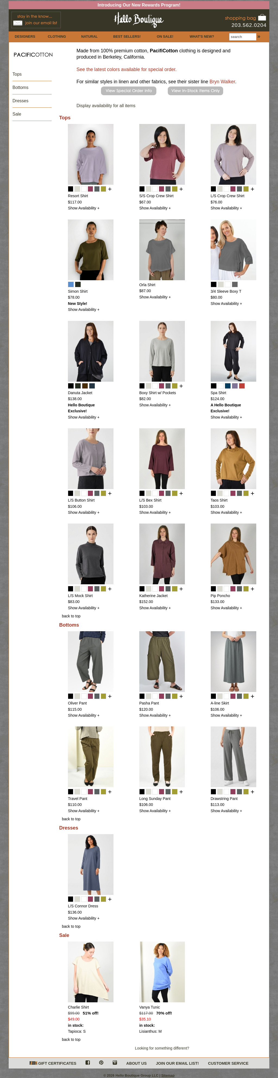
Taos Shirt (219, 500)
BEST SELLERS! (127, 36)
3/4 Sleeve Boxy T (226, 291)
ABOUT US (136, 1063)
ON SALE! (165, 36)
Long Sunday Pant (154, 798)
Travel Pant (77, 798)
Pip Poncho (220, 596)
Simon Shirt (77, 291)
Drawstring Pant (224, 798)
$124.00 (218, 399)
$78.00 (74, 297)
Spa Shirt (218, 393)
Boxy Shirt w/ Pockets (157, 393)
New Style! (77, 303)
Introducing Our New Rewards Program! (139, 5)
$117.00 (75, 202)
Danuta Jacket (80, 393)
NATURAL (89, 36)
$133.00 (218, 601)
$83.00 (74, 601)
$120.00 (146, 709)
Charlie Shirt (78, 1007)
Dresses (20, 100)
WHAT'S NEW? (201, 36)
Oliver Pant (77, 703)
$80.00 (216, 297)
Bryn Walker (222, 81)
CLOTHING (57, 36)
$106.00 (75, 506)
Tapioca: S (77, 1031)
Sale (16, 114)
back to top (71, 616)
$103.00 (146, 506)
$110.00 (75, 804)
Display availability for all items (106, 105)
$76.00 (216, 202)
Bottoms (20, 87)
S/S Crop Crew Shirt (156, 196)
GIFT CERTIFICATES (53, 1063)
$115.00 (75, 709)
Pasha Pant (149, 703)
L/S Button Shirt (81, 500)
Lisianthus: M (150, 1031)
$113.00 (218, 804)
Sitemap (168, 1075)
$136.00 (75, 912)
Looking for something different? (162, 1048)
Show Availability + (83, 208)
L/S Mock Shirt (80, 596)
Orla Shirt (147, 285)
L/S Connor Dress (83, 906)
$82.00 (145, 399)
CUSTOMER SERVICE (228, 1063)
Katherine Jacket (153, 596)
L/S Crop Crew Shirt (227, 196)
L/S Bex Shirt (150, 500)
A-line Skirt (220, 703)
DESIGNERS (25, 36)
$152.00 (146, 601)
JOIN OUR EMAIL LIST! (177, 1063)
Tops (17, 74)
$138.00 (75, 399)
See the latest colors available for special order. (127, 69)
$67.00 (145, 202)
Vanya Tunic (149, 1007)
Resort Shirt (78, 196)
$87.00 (145, 291)
